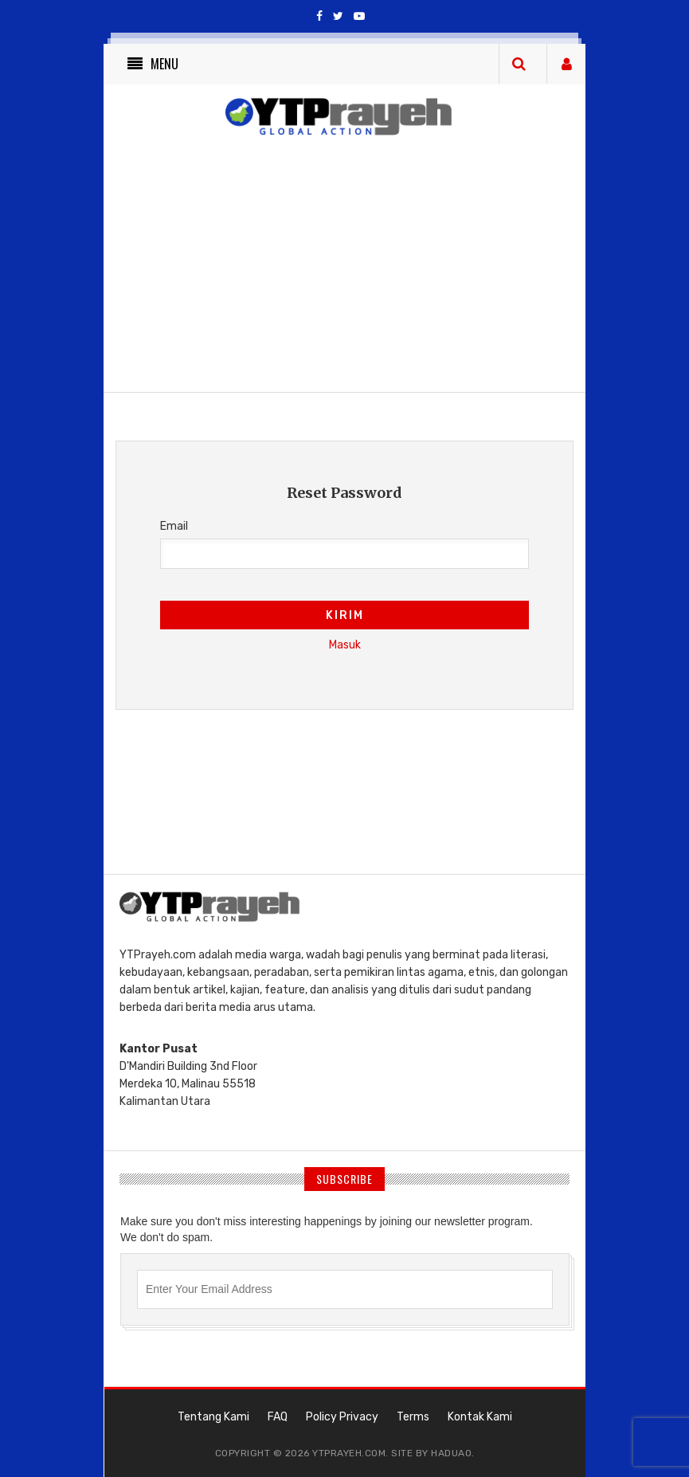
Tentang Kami (213, 1417)
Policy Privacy (342, 1417)
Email (174, 526)
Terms (413, 1417)
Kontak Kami (480, 1417)
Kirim (345, 615)
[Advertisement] (414, 267)
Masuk (345, 645)
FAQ (278, 1417)
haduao (451, 1453)
